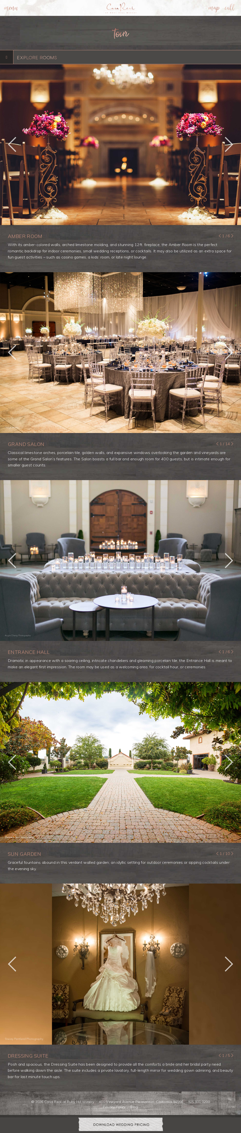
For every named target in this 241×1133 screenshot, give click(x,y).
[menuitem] (11, 8)
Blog (134, 1107)
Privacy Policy (114, 1107)
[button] (12, 144)
